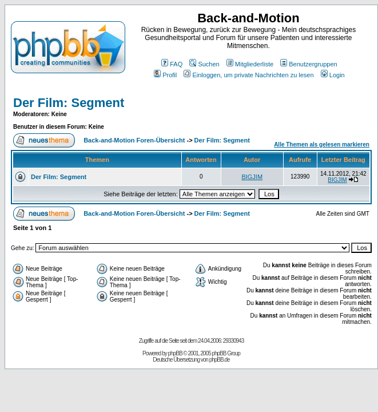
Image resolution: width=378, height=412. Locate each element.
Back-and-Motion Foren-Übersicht (134, 140)
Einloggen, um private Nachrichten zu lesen (248, 75)
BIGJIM (251, 176)
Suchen (204, 64)
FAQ (171, 64)
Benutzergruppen (308, 64)
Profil (165, 75)
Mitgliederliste (249, 64)
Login (333, 75)
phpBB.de (219, 359)
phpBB (175, 353)
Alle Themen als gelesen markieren (321, 144)
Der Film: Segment (68, 103)
